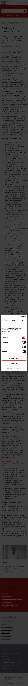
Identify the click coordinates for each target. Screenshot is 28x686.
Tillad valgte (14, 363)
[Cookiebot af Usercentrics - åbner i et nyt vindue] (20, 317)
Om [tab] (23, 320)
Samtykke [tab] (5, 320)
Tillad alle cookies (14, 358)
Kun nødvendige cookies (14, 368)
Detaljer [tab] (14, 320)
